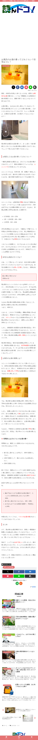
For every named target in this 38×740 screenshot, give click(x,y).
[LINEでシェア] (30, 87)
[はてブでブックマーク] (22, 87)
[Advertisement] (19, 34)
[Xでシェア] (13, 87)
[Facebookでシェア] (17, 87)
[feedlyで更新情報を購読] (17, 583)
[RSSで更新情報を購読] (20, 583)
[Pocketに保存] (26, 87)
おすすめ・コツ (6, 564)
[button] (35, 87)
